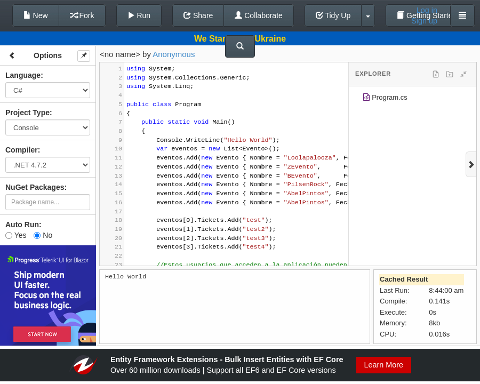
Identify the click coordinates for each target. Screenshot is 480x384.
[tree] (412, 99)
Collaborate (259, 15)
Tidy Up (333, 15)
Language (23, 75)
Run (139, 15)
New (35, 15)
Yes (15, 235)
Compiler (21, 150)
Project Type (27, 112)
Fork (82, 15)
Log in (427, 10)
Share (198, 15)
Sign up (424, 21)
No (43, 235)
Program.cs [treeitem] (385, 99)
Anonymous (174, 54)
